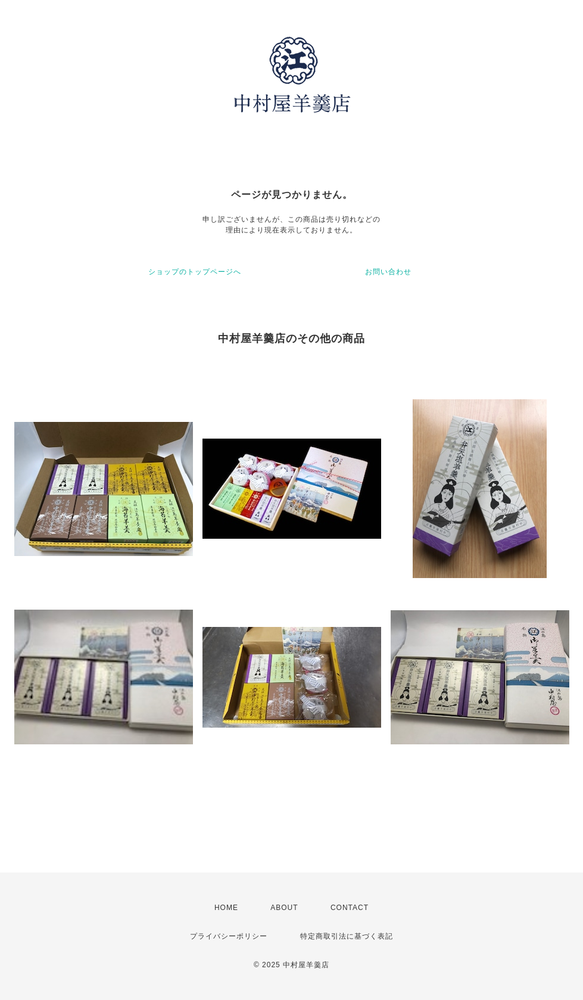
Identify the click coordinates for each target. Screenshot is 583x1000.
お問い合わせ (388, 272)
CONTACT (350, 907)
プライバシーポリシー (228, 936)
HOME (226, 907)
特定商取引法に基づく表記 (346, 936)
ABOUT (284, 907)
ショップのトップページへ (194, 272)
